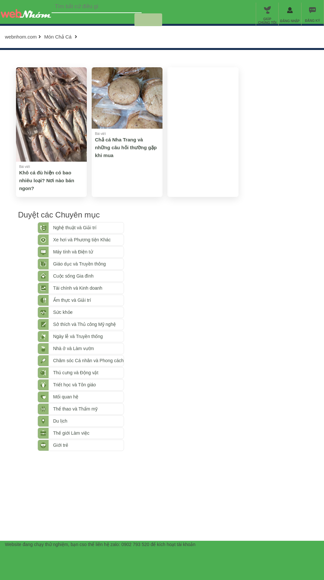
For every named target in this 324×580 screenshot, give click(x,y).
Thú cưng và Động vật (74, 372)
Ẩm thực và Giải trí (70, 300)
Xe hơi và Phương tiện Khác (80, 239)
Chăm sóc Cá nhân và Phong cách (86, 360)
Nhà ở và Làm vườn (71, 348)
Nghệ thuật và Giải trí (73, 227)
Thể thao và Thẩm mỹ (73, 408)
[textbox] (97, 6)
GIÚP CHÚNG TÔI (267, 20)
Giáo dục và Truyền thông (77, 263)
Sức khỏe (61, 312)
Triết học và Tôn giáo (72, 384)
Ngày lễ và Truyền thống (76, 336)
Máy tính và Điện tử (71, 251)
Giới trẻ (59, 445)
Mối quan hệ (63, 396)
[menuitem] (312, 14)
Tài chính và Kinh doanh (75, 288)
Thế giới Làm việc (69, 433)
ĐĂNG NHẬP (290, 21)
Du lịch (58, 421)
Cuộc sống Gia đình (71, 276)
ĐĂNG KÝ (312, 21)
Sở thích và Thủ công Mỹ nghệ (82, 324)
